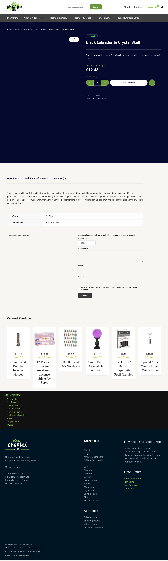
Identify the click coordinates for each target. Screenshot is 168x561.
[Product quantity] (97, 83)
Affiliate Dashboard (93, 457)
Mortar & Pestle (14, 412)
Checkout (88, 471)
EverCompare (90, 481)
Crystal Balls (13, 405)
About (127, 7)
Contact (138, 7)
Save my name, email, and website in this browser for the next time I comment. (109, 288)
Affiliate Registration (94, 461)
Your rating (83, 238)
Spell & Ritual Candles (17, 415)
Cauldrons (12, 402)
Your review (83, 248)
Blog (86, 454)
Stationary (106, 17)
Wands (10, 425)
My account (89, 488)
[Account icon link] (162, 7)
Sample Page (90, 494)
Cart (86, 464)
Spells (10, 418)
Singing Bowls (14, 422)
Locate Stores (131, 489)
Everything (12, 17)
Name (81, 265)
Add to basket (129, 83)
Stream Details (91, 501)
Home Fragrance (84, 17)
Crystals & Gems (39, 30)
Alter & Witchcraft (34, 17)
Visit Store (129, 482)
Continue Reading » (95, 65)
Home (9, 30)
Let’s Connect (130, 486)
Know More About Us (134, 479)
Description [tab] (13, 178)
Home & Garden (59, 17)
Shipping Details (92, 521)
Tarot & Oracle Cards (130, 17)
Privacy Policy (90, 518)
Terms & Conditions (94, 528)
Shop (86, 498)
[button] (44, 17)
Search (96, 7)
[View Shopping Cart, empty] (152, 7)
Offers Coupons (92, 524)
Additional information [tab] (36, 178)
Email (81, 276)
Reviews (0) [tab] (60, 178)
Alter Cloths (12, 398)
